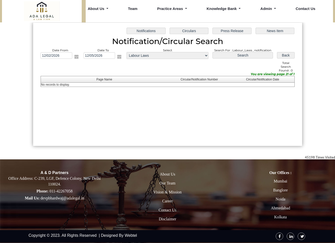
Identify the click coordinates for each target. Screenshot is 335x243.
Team (132, 8)
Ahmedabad (280, 208)
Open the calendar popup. (76, 57)
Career (167, 201)
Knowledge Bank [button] (222, 8)
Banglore (280, 190)
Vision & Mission (167, 192)
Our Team (168, 183)
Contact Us (305, 8)
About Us (167, 174)
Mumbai (280, 181)
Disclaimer (167, 219)
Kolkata (280, 217)
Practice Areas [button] (170, 8)
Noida (280, 199)
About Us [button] (96, 8)
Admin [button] (266, 8)
